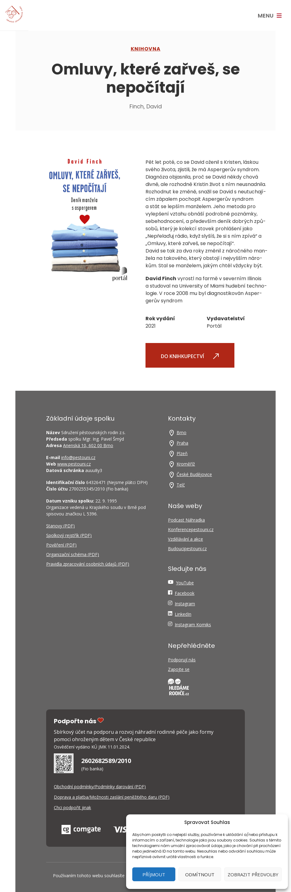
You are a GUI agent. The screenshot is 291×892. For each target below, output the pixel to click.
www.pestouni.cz (74, 464)
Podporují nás (182, 660)
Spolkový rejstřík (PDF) (69, 535)
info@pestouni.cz (78, 457)
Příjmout (153, 874)
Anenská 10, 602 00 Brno (88, 445)
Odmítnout (199, 874)
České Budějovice (194, 474)
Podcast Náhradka (186, 520)
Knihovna (146, 48)
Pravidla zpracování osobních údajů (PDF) (87, 564)
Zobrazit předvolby (253, 874)
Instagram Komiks (193, 625)
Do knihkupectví (190, 356)
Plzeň (182, 453)
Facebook (184, 593)
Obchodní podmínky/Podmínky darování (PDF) (100, 786)
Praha (182, 443)
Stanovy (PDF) (60, 526)
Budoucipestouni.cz (187, 548)
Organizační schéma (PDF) (72, 554)
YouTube (185, 583)
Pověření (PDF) (61, 545)
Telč (181, 485)
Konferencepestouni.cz (190, 529)
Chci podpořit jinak (72, 807)
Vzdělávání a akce (185, 539)
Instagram (185, 604)
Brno (181, 432)
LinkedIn (183, 614)
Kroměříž (186, 464)
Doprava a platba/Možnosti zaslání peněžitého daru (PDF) (111, 797)
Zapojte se (178, 669)
